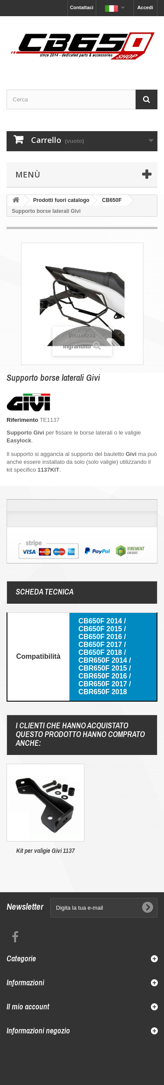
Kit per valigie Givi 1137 (45, 850)
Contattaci (82, 7)
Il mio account (28, 1006)
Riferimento (22, 420)
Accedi (145, 7)
